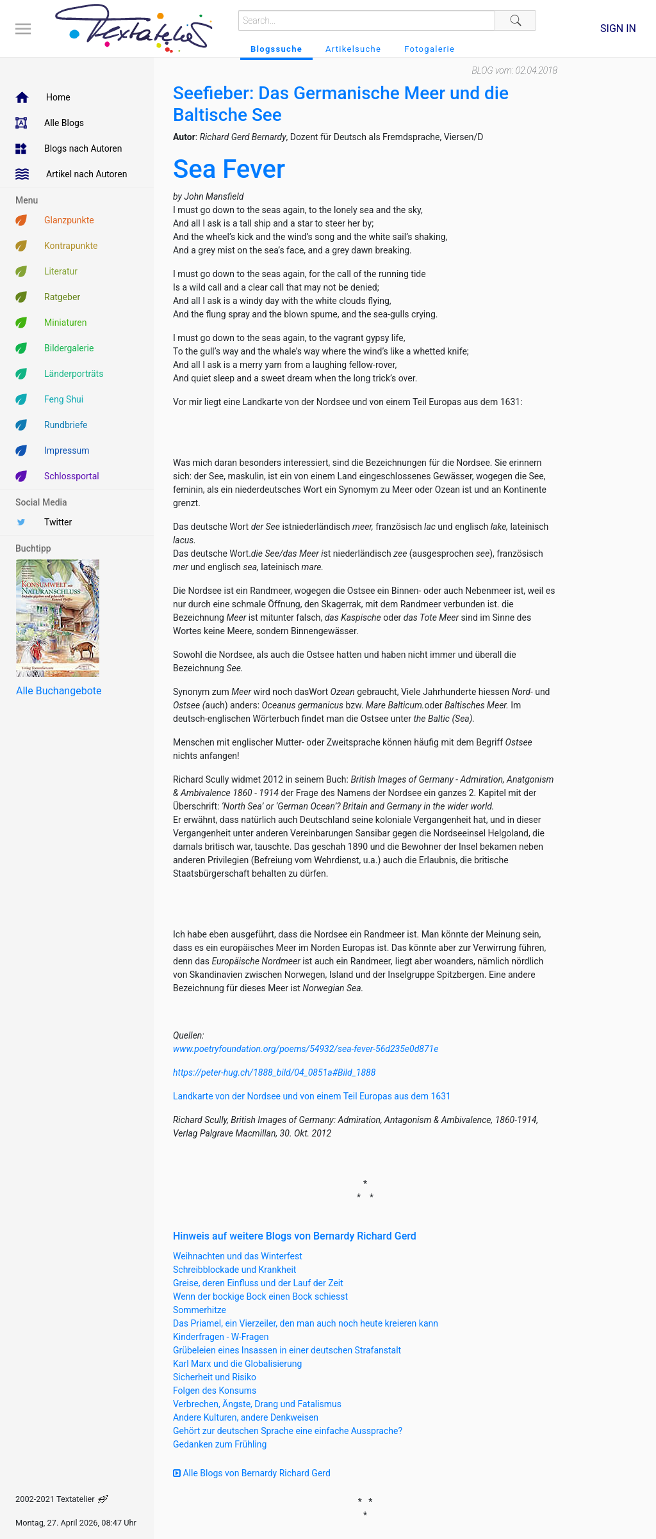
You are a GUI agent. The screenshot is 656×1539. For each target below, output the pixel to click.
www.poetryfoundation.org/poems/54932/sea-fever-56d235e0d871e (305, 1049)
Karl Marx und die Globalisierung (237, 1364)
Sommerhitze (199, 1310)
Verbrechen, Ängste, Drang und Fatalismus (257, 1404)
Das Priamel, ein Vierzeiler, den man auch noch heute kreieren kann (305, 1323)
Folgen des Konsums (214, 1390)
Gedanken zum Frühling (219, 1444)
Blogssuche (276, 49)
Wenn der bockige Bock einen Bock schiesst (260, 1296)
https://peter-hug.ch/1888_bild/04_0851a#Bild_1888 (274, 1072)
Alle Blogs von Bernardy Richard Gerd (252, 1473)
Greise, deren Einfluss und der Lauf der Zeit (258, 1283)
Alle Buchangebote (58, 691)
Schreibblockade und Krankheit (234, 1269)
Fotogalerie (429, 49)
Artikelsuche (353, 49)
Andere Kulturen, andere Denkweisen (245, 1417)
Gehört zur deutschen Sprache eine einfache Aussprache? (287, 1431)
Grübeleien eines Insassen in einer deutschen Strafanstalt (287, 1350)
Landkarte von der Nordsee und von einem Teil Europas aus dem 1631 (312, 1096)
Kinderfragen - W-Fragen (220, 1337)
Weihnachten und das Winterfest (237, 1256)
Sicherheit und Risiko (214, 1377)
